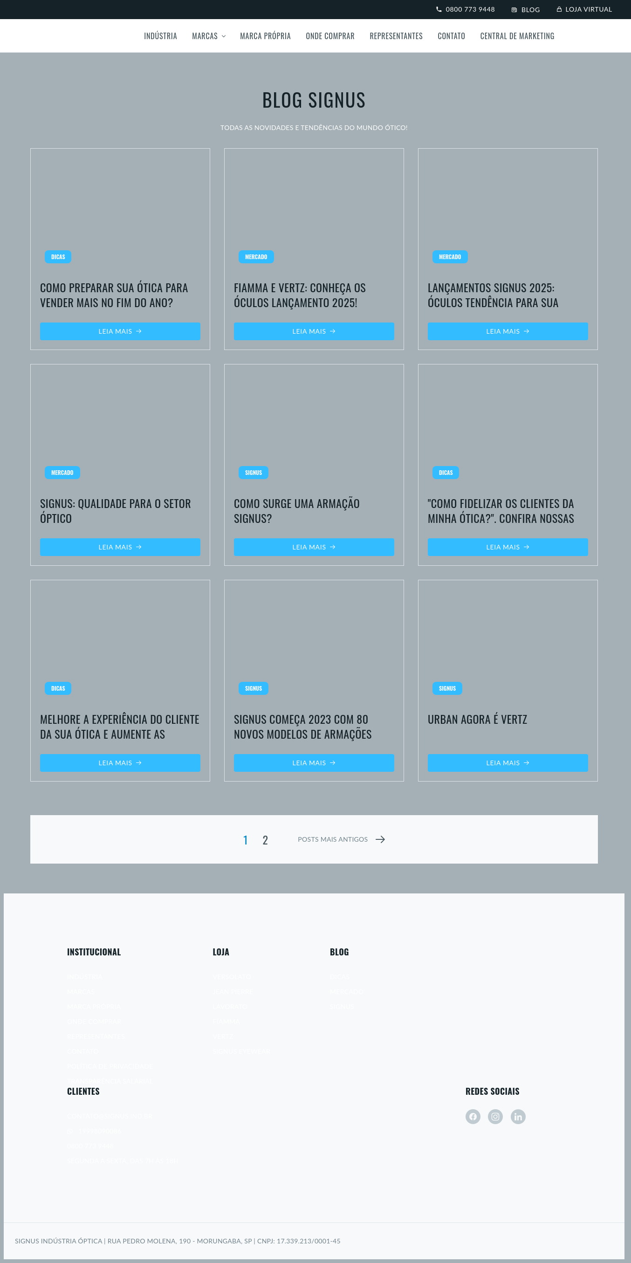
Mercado (347, 991)
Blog (526, 10)
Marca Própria (94, 1006)
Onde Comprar (330, 36)
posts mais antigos (333, 839)
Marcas (205, 36)
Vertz (223, 1036)
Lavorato (230, 1006)
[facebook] (473, 1116)
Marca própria (265, 36)
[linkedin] (518, 1116)
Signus (342, 1006)
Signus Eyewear (242, 1051)
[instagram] (495, 1116)
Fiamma (226, 1021)
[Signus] (50, 36)
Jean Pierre (233, 991)
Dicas (340, 977)
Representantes (396, 36)
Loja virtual (584, 9)
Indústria (160, 36)
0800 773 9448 (465, 9)
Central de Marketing (517, 36)
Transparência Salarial (110, 1081)
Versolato (232, 977)
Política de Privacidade (110, 1066)
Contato (451, 36)
